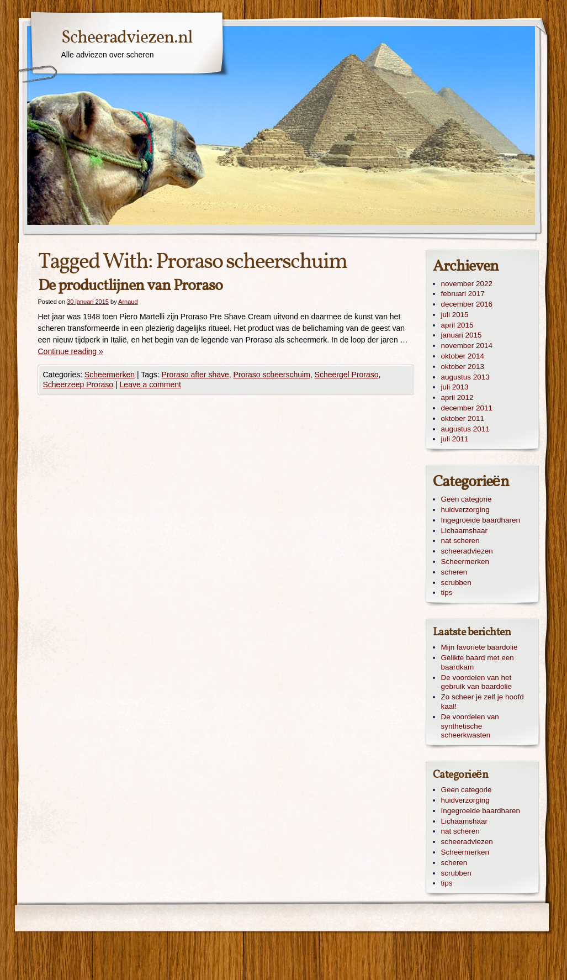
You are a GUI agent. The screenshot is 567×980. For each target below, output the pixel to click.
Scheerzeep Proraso (78, 384)
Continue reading (70, 351)
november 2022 (466, 284)
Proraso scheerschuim (272, 374)
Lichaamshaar (464, 530)
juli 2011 (455, 439)
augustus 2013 (465, 377)
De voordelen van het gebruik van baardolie (476, 682)
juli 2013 (455, 387)
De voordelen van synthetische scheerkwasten (470, 726)
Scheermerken (109, 374)
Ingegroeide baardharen (480, 520)
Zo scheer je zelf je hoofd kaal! (482, 701)
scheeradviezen (467, 551)
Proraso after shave (195, 374)
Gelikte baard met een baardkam (477, 662)
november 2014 (466, 345)
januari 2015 (461, 335)
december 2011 (466, 408)
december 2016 (466, 304)
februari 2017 (463, 293)
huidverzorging (465, 509)
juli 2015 (455, 314)
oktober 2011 (462, 418)
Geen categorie (466, 499)
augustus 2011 (465, 429)
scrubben (456, 582)
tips (447, 592)
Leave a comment (150, 384)
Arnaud (127, 301)
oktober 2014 (462, 356)
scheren (454, 572)
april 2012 (457, 397)
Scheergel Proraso (347, 374)
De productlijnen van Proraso (130, 286)
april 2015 (457, 325)
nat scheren (460, 540)
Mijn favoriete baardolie (479, 647)
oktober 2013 (462, 366)
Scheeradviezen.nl (127, 38)
